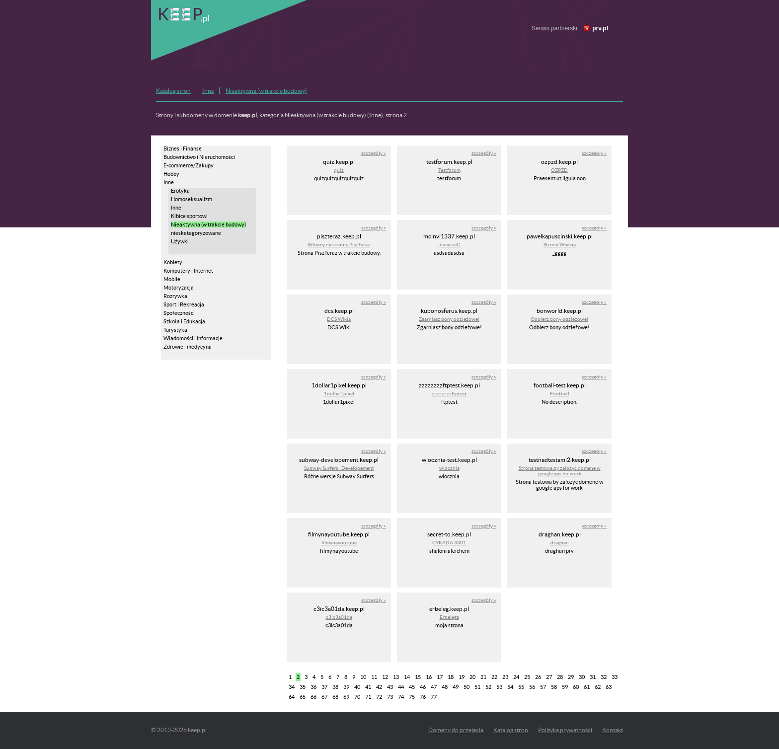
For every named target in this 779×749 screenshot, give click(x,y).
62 (598, 687)
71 (368, 697)
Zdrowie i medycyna (187, 347)
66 (313, 697)
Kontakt (612, 730)
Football (559, 393)
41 (368, 687)
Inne (208, 90)
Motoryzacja (178, 288)
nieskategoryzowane (196, 233)
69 (346, 697)
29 (571, 677)
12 (385, 677)
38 (335, 687)
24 (516, 677)
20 (472, 677)
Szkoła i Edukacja (184, 321)
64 (292, 697)
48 (445, 687)
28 (560, 677)
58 (554, 687)
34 (292, 687)
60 (576, 687)
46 (423, 687)
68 (335, 697)
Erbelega (449, 617)
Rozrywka (175, 296)
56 (532, 687)
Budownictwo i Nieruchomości (199, 157)
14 (407, 677)
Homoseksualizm (191, 199)
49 (456, 687)
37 (324, 687)
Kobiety (172, 262)
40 (357, 687)
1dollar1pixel (339, 393)
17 (440, 677)
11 (374, 677)
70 (357, 697)
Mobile (171, 279)
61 (587, 687)
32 (604, 677)
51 (477, 687)
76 (423, 697)
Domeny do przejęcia (455, 730)
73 (390, 697)
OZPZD (559, 170)
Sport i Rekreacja (183, 304)
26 (538, 677)
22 (494, 677)
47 (434, 687)
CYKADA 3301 (449, 542)
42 (379, 687)
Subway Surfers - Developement (339, 468)
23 (505, 677)
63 (609, 687)
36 (313, 687)
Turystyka (175, 330)
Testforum (449, 170)
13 (396, 677)
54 (510, 687)
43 (390, 687)
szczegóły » (373, 153)
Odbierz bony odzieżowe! (559, 319)
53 (499, 687)
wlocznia (449, 468)
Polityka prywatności (565, 730)
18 (451, 677)
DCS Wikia (339, 319)
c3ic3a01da (339, 617)
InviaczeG (449, 244)
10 (363, 677)
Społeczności (179, 313)
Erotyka (180, 191)
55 (521, 687)
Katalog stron (173, 90)
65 (303, 697)
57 (543, 687)
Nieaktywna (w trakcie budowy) (266, 90)
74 (401, 697)
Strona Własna (560, 244)
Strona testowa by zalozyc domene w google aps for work (560, 470)
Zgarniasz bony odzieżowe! (449, 319)
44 (401, 687)
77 (434, 697)
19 (462, 677)
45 (412, 687)
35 (303, 687)
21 (483, 677)
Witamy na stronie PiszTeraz (339, 244)
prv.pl (600, 28)
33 (615, 677)
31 (593, 677)
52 (488, 687)
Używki (180, 241)
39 (346, 687)
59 (565, 687)
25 (527, 677)
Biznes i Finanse (182, 148)
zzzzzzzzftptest (449, 393)
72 (379, 697)
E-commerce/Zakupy (188, 165)
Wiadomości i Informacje (193, 338)
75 (412, 697)
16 (429, 677)
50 (466, 687)
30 (582, 677)
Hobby (171, 174)
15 (418, 677)
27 (549, 677)
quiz (339, 170)
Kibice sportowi (189, 216)
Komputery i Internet (188, 271)
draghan (559, 542)
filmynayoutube (339, 542)
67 (324, 697)
